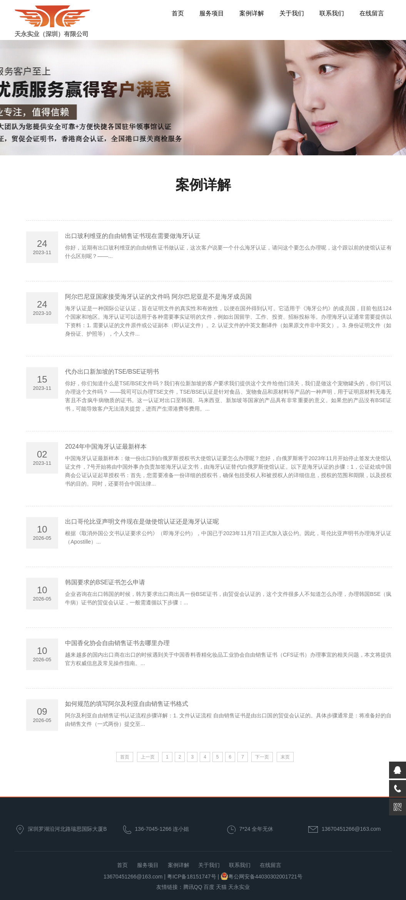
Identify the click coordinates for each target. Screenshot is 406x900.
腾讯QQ (192, 887)
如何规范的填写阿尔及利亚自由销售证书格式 (126, 703)
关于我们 (291, 13)
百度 (209, 887)
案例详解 (251, 13)
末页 (285, 757)
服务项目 (211, 13)
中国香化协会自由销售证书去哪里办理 (117, 643)
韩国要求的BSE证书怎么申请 (105, 582)
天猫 (221, 887)
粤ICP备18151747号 (191, 876)
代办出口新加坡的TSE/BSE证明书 (112, 371)
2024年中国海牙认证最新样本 (106, 446)
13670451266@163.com (351, 829)
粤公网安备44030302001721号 (265, 876)
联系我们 (331, 13)
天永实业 (239, 887)
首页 (178, 13)
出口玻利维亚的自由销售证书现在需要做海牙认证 (132, 236)
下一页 (262, 757)
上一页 (148, 757)
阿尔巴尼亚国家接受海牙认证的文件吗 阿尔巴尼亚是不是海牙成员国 (158, 296)
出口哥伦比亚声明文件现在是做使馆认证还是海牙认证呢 (142, 521)
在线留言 (371, 13)
